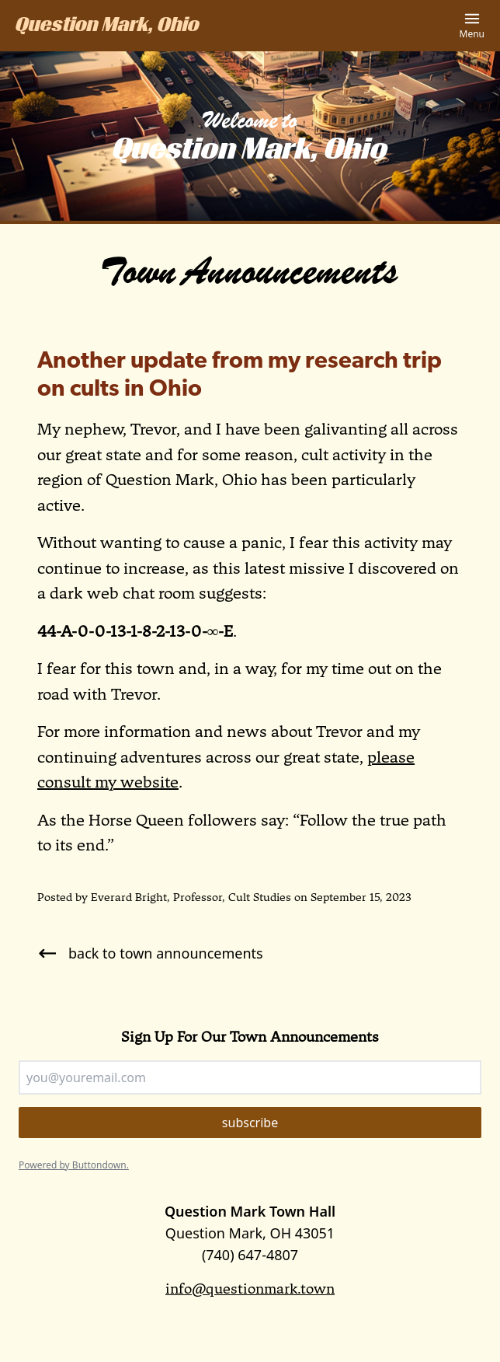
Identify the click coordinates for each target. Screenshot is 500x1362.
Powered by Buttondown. (74, 1165)
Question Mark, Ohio (108, 26)
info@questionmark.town (250, 1288)
